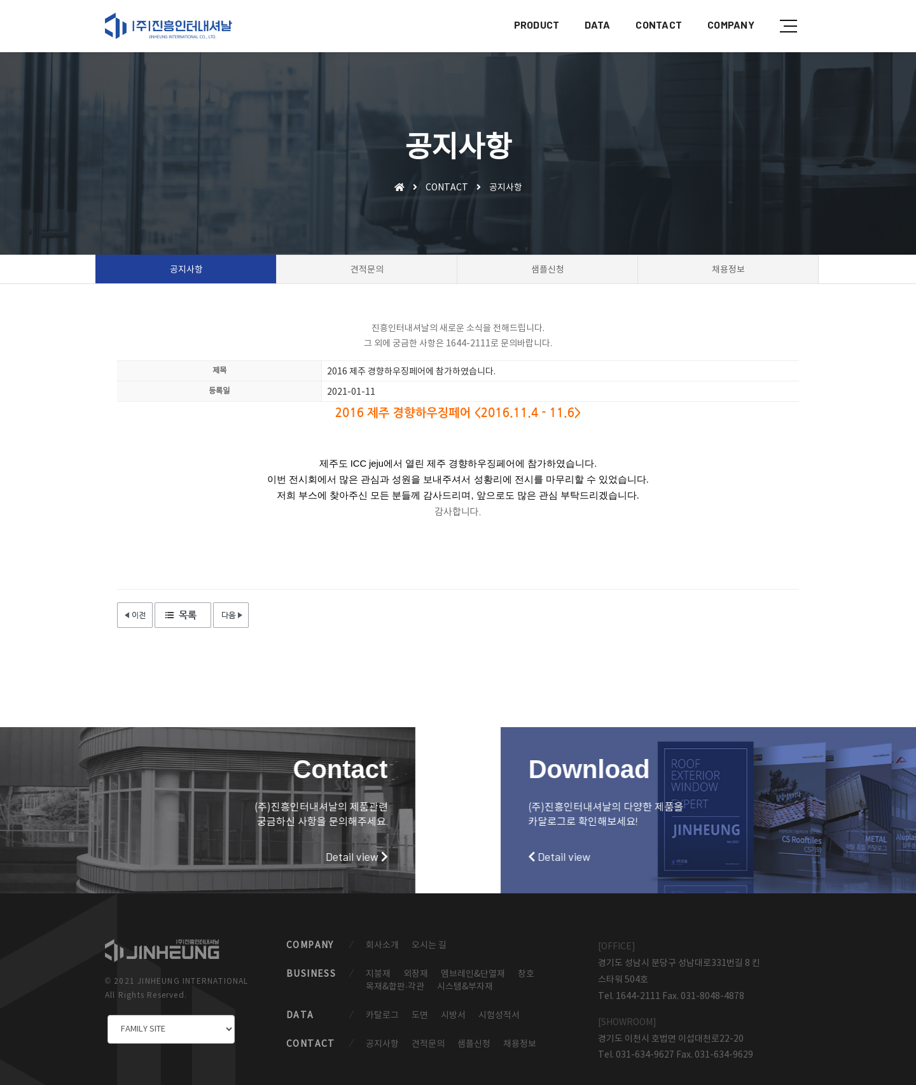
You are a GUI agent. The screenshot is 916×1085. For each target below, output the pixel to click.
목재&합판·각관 (395, 987)
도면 (420, 1016)
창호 (526, 974)
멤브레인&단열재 (473, 974)
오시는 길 (429, 945)
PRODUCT (536, 23)
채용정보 (519, 1044)
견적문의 (428, 1044)
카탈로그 (382, 1016)
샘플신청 (473, 1044)
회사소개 (382, 945)
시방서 (453, 1016)
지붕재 (378, 974)
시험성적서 (499, 1016)
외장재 (415, 974)
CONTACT (657, 23)
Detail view (161, 856)
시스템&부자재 (465, 987)
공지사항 (382, 1044)
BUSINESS (311, 974)
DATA (596, 23)
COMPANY (729, 23)
